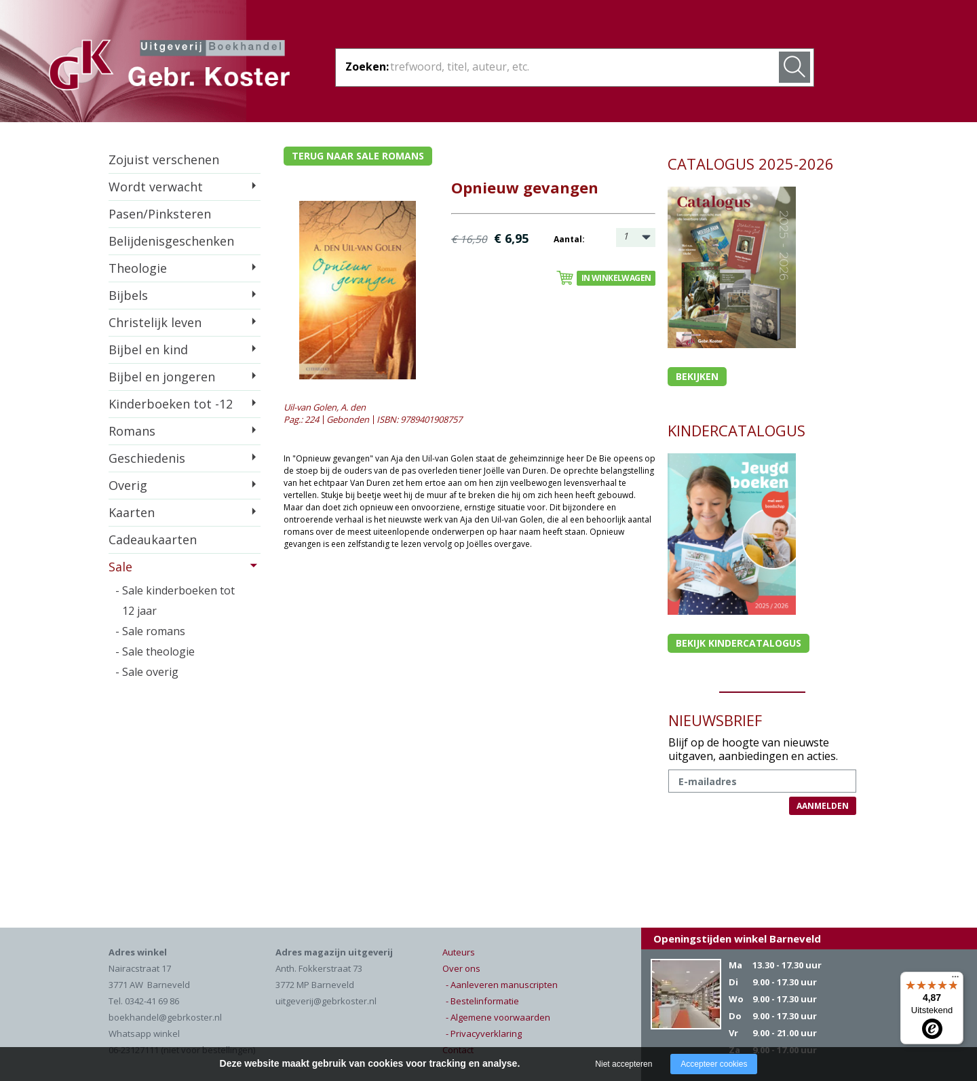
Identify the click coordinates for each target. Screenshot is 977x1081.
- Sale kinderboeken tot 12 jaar (175, 600)
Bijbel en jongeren (162, 376)
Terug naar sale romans (358, 155)
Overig (128, 485)
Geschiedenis (147, 458)
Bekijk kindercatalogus (738, 643)
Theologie (138, 268)
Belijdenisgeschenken (171, 241)
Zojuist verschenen (164, 159)
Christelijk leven (155, 322)
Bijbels (128, 295)
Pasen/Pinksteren (160, 214)
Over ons (461, 968)
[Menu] (955, 980)
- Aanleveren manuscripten (502, 985)
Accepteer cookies (714, 1064)
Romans (132, 431)
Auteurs (458, 952)
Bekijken (697, 376)
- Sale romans (150, 631)
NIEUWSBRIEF (715, 719)
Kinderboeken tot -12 (171, 404)
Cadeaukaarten (153, 539)
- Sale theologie (155, 651)
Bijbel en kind (148, 349)
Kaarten (132, 512)
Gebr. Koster (169, 67)
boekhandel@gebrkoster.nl (165, 1017)
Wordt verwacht (156, 186)
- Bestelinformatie (482, 1001)
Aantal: (569, 239)
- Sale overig (146, 671)
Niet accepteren (623, 1064)
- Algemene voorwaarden (498, 1017)
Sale (120, 566)
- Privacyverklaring (484, 1033)
